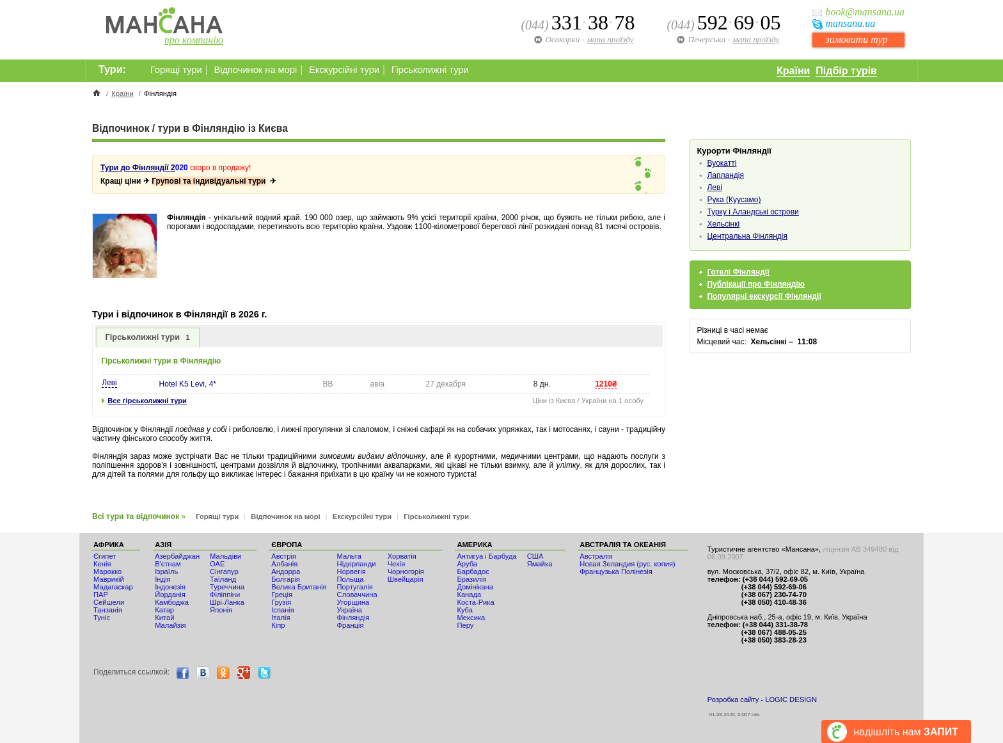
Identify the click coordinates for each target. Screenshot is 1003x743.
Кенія (102, 564)
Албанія (284, 564)
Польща (350, 579)
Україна (349, 610)
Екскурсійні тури (344, 70)
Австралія (596, 556)
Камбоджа (172, 602)
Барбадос (473, 571)
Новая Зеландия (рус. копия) (627, 564)
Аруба (467, 564)
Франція (350, 625)
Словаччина (357, 594)
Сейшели (108, 602)
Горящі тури (176, 70)
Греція (281, 594)
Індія (162, 579)
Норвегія (351, 571)
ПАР (100, 594)
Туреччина (227, 587)
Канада (469, 594)
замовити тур (856, 39)
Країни (793, 70)
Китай (164, 617)
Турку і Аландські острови (752, 211)
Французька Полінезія (616, 571)
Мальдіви (225, 556)
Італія (280, 617)
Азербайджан (177, 556)
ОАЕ (217, 564)
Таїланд (223, 579)
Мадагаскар (113, 587)
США (535, 556)
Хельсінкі (723, 224)
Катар (164, 610)
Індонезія (170, 587)
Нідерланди (356, 564)
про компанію (193, 40)
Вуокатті (721, 163)
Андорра (285, 571)
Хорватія (402, 556)
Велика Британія (298, 587)
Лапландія (725, 175)
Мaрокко (107, 571)
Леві (109, 382)
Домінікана (475, 587)
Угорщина (353, 602)
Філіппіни (225, 594)
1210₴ (606, 383)
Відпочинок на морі (255, 70)
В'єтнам (168, 564)
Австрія (283, 556)
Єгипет (104, 556)
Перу (465, 625)
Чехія (397, 564)
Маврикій (108, 579)
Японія (221, 610)
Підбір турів (846, 70)
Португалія (355, 587)
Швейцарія (405, 579)
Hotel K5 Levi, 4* (187, 383)
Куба (465, 610)
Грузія (281, 602)
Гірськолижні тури (430, 70)
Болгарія (285, 579)
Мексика (471, 617)
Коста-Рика (475, 602)
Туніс (101, 617)
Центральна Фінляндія (747, 236)
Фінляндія (353, 617)
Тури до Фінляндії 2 (137, 167)
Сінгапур (224, 571)
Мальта (349, 556)
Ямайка (540, 564)
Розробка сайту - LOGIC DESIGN (762, 699)
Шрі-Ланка (227, 602)
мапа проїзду (755, 39)
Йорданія (170, 594)
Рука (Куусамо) (734, 199)
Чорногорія (406, 571)
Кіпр (278, 625)
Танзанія (107, 610)
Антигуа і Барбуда (486, 556)
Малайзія (170, 625)
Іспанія (282, 610)
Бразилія (471, 579)
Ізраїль (166, 571)
